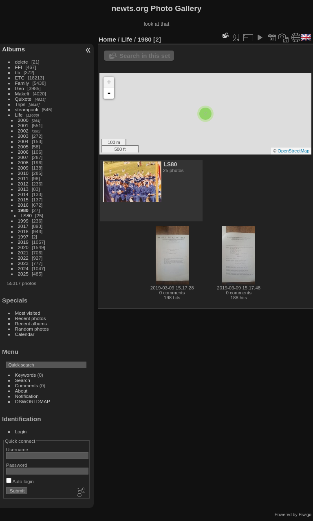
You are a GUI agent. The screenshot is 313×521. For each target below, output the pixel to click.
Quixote (23, 99)
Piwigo (305, 514)
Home (107, 39)
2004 (23, 141)
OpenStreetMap (293, 150)
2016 (23, 205)
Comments (26, 385)
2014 (23, 194)
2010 (23, 173)
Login (21, 431)
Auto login (20, 481)
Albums (13, 49)
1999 (23, 220)
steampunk (27, 109)
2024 (23, 268)
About (21, 390)
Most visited (27, 313)
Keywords (25, 375)
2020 (23, 247)
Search (22, 380)
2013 (23, 189)
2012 (23, 183)
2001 (23, 125)
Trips (20, 104)
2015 (23, 199)
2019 (23, 242)
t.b (17, 72)
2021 (23, 252)
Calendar (25, 334)
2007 (23, 157)
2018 (23, 231)
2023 (23, 263)
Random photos (32, 328)
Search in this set (144, 55)
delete (21, 61)
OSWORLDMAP (32, 401)
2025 (23, 273)
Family (22, 83)
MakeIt (22, 93)
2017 (23, 226)
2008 (23, 162)
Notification (27, 396)
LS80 (26, 215)
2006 (23, 152)
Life (19, 114)
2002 (23, 130)
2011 (23, 178)
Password (16, 465)
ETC (20, 77)
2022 (23, 257)
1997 (23, 236)
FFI (18, 67)
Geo (19, 88)
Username (17, 449)
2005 (23, 146)
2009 (23, 167)
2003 (23, 136)
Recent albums (31, 323)
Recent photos (30, 318)
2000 (23, 120)
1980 (23, 210)
